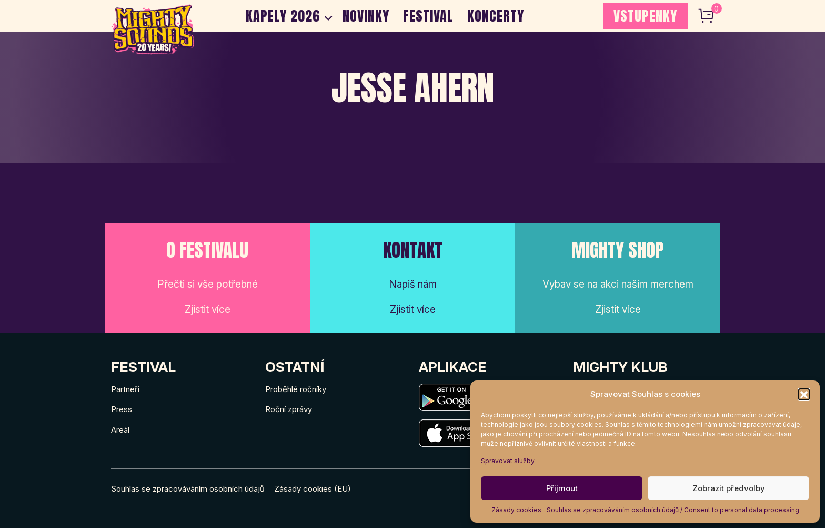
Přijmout (562, 488)
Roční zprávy (288, 409)
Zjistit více (207, 310)
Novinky (366, 15)
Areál (120, 430)
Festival (428, 15)
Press (121, 409)
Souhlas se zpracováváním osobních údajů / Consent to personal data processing (673, 510)
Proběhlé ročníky (295, 389)
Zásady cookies (516, 510)
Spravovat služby (508, 461)
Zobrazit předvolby (728, 488)
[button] (804, 394)
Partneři (125, 389)
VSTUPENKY (645, 15)
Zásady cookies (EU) (312, 489)
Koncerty (495, 15)
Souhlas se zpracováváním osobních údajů (188, 489)
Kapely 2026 (283, 15)
